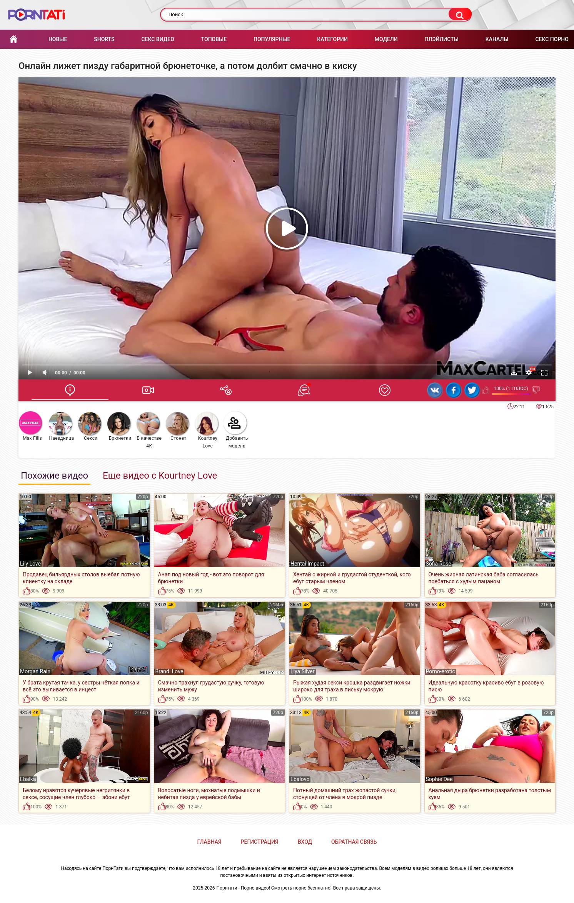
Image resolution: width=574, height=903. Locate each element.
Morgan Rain (35, 671)
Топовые (214, 39)
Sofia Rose (438, 564)
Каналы (497, 39)
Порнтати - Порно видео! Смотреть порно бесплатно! (274, 888)
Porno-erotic (440, 671)
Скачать (514, 372)
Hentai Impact (307, 564)
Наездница (61, 426)
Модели (386, 39)
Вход (305, 842)
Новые (57, 39)
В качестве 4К (149, 430)
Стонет (177, 426)
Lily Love (30, 564)
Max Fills (30, 426)
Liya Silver (302, 671)
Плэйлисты (441, 39)
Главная (13, 39)
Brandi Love (169, 671)
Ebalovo (299, 779)
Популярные (272, 39)
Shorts (104, 39)
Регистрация (260, 842)
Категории (332, 39)
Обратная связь (354, 842)
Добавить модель (236, 430)
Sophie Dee (439, 779)
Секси (89, 426)
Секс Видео (157, 39)
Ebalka (28, 779)
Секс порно (552, 39)
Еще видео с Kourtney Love (160, 475)
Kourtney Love (206, 430)
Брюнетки (119, 426)
